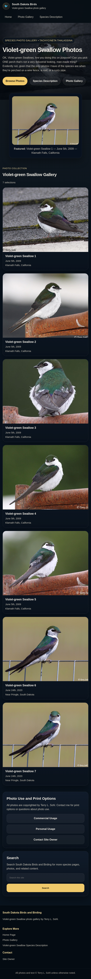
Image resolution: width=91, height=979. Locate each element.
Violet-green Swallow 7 (20, 771)
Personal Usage (45, 829)
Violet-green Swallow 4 (20, 513)
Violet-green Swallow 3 (20, 427)
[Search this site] (45, 877)
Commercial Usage (45, 818)
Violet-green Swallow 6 (20, 685)
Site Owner (9, 959)
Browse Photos (15, 81)
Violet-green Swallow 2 (20, 341)
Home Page (9, 934)
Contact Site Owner (45, 839)
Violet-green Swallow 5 (20, 599)
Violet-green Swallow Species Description (25, 945)
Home (8, 17)
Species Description (51, 17)
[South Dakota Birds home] (24, 6)
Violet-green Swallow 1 (20, 256)
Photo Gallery (26, 17)
